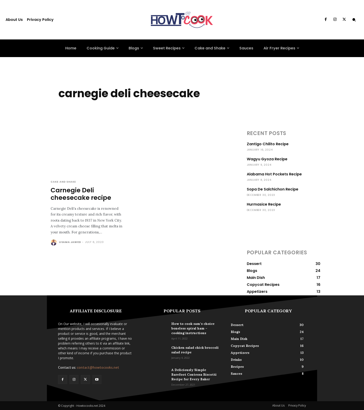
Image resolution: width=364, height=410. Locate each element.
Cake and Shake (63, 182)
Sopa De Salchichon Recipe (272, 189)
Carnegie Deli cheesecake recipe (81, 194)
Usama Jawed (70, 242)
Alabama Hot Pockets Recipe (274, 174)
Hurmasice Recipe (264, 204)
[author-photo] (54, 242)
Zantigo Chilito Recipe (268, 144)
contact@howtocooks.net (98, 367)
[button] (354, 19)
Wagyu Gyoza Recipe (267, 159)
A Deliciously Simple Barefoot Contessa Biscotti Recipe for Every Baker (194, 374)
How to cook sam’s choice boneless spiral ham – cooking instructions (192, 328)
